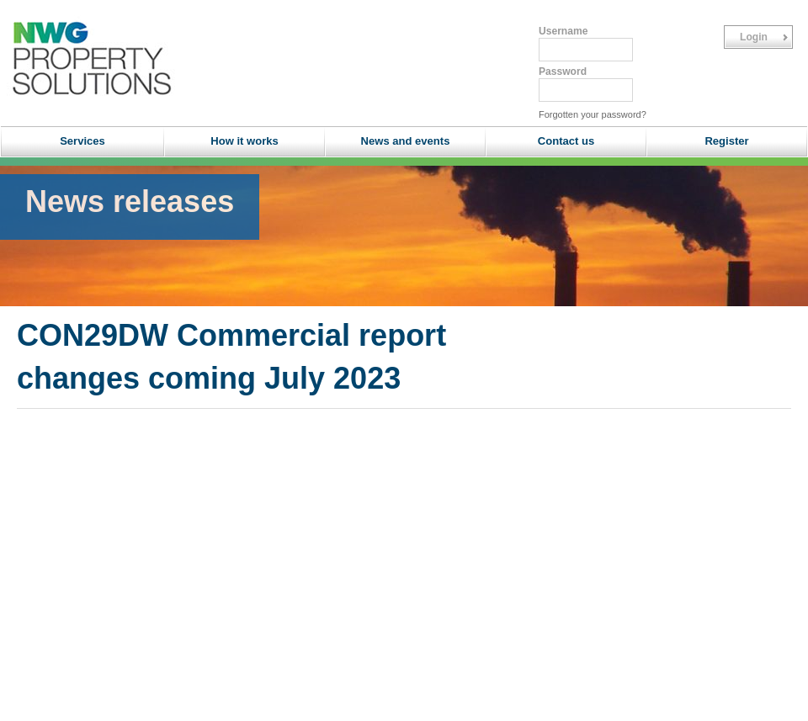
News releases (129, 201)
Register (726, 141)
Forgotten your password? (592, 114)
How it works (244, 141)
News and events (405, 141)
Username (563, 31)
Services (82, 141)
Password (563, 71)
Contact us (566, 141)
